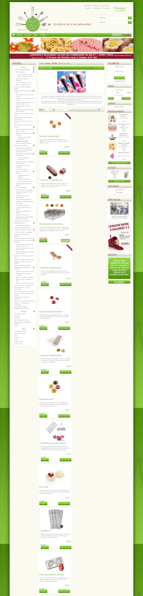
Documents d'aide (57, 566)
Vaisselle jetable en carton (21, 320)
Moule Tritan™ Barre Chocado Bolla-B (83, 399)
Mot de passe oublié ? (120, 80)
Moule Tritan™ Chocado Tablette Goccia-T (84, 443)
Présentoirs (17, 316)
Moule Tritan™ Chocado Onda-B (82, 531)
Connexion (97, 8)
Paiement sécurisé (27, 563)
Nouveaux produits (116, 111)
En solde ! (127, 35)
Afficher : (41, 109)
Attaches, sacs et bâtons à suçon (25, 271)
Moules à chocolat (22, 141)
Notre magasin (114, 199)
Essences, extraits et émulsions (23, 230)
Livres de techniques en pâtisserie (23, 285)
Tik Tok (116, 569)
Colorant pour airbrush (22, 205)
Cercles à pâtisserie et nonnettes (23, 125)
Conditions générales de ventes (27, 566)
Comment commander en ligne (56, 569)
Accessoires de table (20, 314)
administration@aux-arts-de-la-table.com (74, 585)
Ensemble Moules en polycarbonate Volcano (85, 268)
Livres (15, 335)
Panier (111, 86)
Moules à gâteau (20, 72)
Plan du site (86, 564)
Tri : (54, 109)
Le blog (116, 568)
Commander (126, 98)
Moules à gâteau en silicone (25, 76)
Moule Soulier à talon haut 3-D (81, 355)
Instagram (116, 566)
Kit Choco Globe (43, 311)
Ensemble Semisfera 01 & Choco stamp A (51, 180)
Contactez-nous (56, 571)
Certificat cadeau (18, 341)
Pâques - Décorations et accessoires (24, 301)
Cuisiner (20, 35)
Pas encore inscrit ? (119, 81)
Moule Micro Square (45, 531)
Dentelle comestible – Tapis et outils (24, 259)
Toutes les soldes (119, 181)
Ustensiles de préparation (23, 225)
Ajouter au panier (64, 153)
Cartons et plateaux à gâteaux (22, 265)
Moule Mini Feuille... (124, 152)
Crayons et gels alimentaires (24, 148)
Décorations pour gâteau (21, 145)
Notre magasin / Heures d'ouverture (86, 563)
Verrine (16, 326)
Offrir (36, 35)
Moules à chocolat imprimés (23, 143)
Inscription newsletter (86, 566)
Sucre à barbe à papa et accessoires (24, 291)
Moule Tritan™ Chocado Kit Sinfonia (83, 180)
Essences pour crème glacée (24, 232)
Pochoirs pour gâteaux (22, 169)
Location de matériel (56, 564)
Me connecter (113, 63)
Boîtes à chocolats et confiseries (25, 277)
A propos (27, 564)
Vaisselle (16, 318)
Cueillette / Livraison (56, 563)
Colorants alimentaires (20, 187)
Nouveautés (117, 35)
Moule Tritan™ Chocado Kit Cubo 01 (49, 136)
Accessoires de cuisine (20, 331)
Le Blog (42, 35)
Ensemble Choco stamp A (46, 268)
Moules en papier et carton (23, 82)
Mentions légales (27, 568)
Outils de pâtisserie (19, 223)
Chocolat (16, 127)
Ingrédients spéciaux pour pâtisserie (24, 238)
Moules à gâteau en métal (25, 74)
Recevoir (28, 35)
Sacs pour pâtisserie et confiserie (25, 283)
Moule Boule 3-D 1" (78, 311)
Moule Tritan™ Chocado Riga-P (82, 487)
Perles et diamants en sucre (25, 181)
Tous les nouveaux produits (119, 162)
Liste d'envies (113, 186)
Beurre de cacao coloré (22, 215)
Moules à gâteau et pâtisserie (22, 69)
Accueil (42, 63)
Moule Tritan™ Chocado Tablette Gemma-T (51, 443)
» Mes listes (119, 192)
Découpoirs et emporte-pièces (22, 227)
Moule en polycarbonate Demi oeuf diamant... (52, 355)
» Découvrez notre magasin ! (119, 218)
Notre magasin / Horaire (90, 5)
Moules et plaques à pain (23, 84)
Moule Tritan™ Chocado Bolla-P (48, 487)
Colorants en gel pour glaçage (24, 190)
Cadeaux (111, 103)
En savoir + (43, 153)
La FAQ (57, 568)
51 (99, 553)
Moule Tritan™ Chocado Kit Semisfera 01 (50, 224)
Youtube (116, 564)
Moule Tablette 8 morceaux (46, 399)
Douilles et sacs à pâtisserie (22, 221)
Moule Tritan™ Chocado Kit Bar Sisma (83, 136)
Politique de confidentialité (27, 569)
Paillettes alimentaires (24, 179)
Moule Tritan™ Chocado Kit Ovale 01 (83, 224)
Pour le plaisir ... (18, 344)
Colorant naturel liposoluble (23, 199)
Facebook (116, 563)
